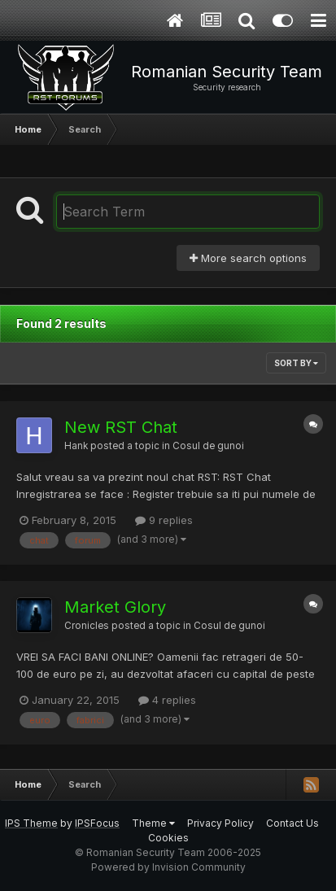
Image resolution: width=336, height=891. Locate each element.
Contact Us (292, 823)
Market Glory (115, 607)
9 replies (164, 519)
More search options (248, 257)
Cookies (168, 838)
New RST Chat (120, 427)
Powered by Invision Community (168, 867)
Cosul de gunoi (208, 446)
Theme (153, 823)
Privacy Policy (220, 823)
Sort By (296, 363)
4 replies (167, 699)
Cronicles (86, 625)
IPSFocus (97, 823)
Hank (76, 446)
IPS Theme (31, 823)
